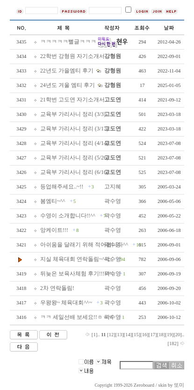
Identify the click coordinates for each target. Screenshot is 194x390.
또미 (179, 385)
